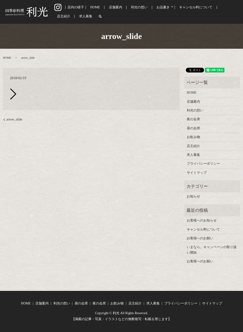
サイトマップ (197, 172)
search (234, 11)
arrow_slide (14, 119)
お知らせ (193, 196)
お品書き (148, 12)
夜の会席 (193, 119)
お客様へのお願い (200, 238)
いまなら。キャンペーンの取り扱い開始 (212, 249)
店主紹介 (205, 12)
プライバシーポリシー (203, 163)
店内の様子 (78, 12)
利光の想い (129, 12)
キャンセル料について (178, 12)
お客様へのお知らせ (202, 220)
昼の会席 (193, 128)
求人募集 (222, 12)
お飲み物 (193, 137)
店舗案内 (110, 12)
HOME (96, 12)
